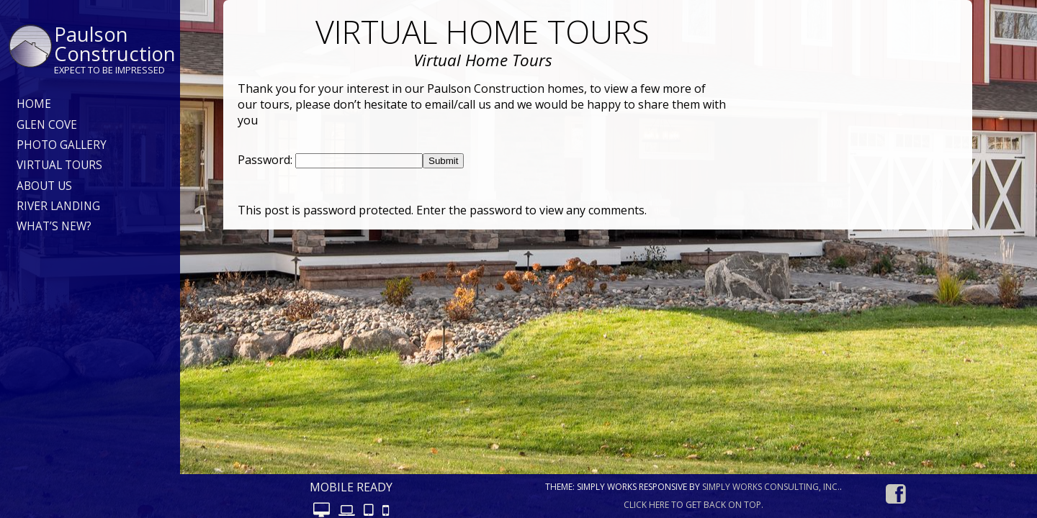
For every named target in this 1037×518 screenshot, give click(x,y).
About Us (44, 186)
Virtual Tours (59, 165)
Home (34, 104)
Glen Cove (47, 124)
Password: (266, 160)
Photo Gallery (62, 145)
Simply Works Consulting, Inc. (771, 487)
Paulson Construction (115, 44)
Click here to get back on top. (693, 505)
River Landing (58, 206)
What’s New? (54, 226)
